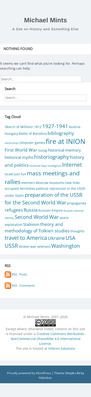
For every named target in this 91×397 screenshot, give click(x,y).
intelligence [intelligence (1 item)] (54, 165)
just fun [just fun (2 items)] (20, 174)
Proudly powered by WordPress (29, 373)
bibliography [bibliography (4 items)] (61, 133)
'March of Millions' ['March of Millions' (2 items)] (19, 127)
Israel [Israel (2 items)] (9, 174)
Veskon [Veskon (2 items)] (24, 246)
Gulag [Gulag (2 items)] (42, 150)
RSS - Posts (16, 274)
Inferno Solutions (61, 348)
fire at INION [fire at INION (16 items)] (65, 141)
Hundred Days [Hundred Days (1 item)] (38, 165)
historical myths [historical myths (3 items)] (19, 157)
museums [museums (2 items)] (56, 182)
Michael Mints (45, 20)
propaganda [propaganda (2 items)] (76, 203)
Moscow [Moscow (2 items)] (42, 182)
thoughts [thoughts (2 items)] (77, 231)
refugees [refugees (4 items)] (14, 210)
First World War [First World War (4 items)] (21, 150)
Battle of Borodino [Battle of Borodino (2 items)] (33, 133)
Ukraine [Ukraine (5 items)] (56, 238)
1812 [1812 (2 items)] (38, 127)
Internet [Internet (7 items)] (72, 164)
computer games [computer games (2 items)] (32, 142)
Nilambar (45, 378)
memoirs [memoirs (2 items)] (28, 182)
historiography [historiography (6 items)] (51, 156)
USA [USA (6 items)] (70, 237)
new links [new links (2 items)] (72, 182)
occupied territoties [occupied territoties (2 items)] (20, 188)
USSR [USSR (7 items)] (11, 245)
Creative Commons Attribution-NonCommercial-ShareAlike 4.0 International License (48, 339)
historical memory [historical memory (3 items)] (64, 150)
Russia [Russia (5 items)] (31, 210)
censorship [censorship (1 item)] (11, 143)
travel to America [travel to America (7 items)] (26, 237)
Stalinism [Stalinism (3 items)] (31, 224)
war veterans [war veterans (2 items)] (40, 246)
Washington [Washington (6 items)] (65, 245)
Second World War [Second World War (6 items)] (37, 217)
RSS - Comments (20, 285)
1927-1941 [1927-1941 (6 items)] (55, 126)
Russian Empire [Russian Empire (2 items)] (50, 210)
